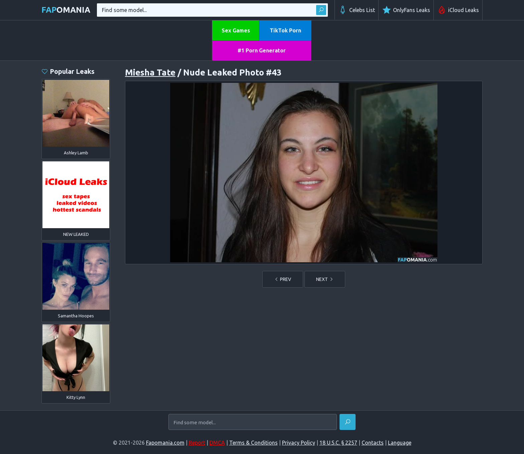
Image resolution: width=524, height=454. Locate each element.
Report (197, 443)
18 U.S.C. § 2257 (338, 443)
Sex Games (236, 30)
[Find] (348, 422)
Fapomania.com (165, 443)
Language (399, 443)
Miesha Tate (150, 72)
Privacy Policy (298, 443)
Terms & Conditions (253, 443)
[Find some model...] (252, 422)
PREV (282, 279)
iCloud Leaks (458, 10)
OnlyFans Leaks (406, 10)
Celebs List (356, 10)
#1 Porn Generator (262, 50)
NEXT (325, 279)
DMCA (217, 443)
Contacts (373, 443)
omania (65, 9)
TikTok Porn (285, 30)
